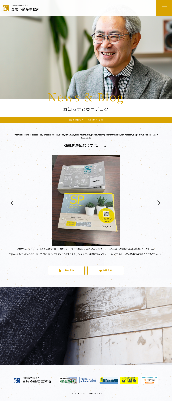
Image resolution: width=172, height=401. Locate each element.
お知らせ (89, 120)
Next (157, 200)
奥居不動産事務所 (76, 120)
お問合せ (107, 270)
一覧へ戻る (68, 270)
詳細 (99, 120)
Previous (10, 200)
